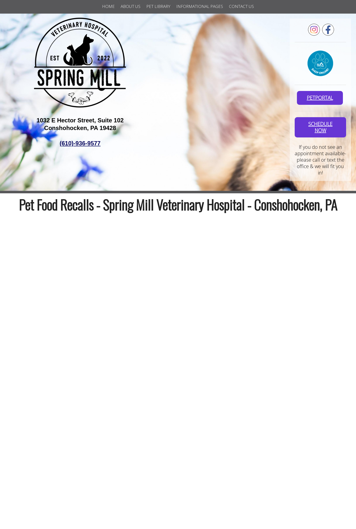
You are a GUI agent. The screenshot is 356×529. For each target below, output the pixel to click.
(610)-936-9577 (80, 143)
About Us (130, 6)
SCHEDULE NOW (320, 127)
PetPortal (320, 97)
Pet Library (158, 6)
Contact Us (241, 6)
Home (108, 6)
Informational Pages (199, 6)
